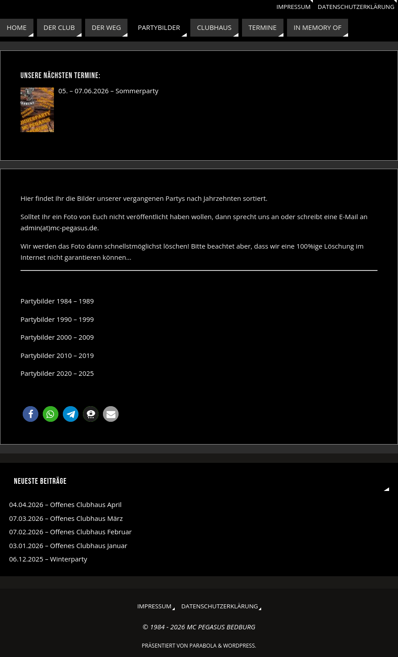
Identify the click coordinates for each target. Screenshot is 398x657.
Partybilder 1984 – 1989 (57, 300)
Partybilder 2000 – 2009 (57, 337)
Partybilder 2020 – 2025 (57, 373)
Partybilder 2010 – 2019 (57, 355)
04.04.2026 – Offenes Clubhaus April (65, 504)
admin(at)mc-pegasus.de (59, 227)
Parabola (203, 645)
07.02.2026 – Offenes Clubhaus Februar (70, 531)
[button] (30, 414)
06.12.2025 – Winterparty (48, 558)
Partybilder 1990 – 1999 (57, 319)
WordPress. (239, 645)
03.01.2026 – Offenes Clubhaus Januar (68, 545)
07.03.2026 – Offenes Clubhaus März (66, 518)
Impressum (293, 7)
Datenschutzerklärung (356, 7)
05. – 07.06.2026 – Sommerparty (108, 90)
